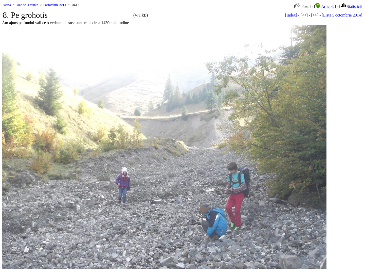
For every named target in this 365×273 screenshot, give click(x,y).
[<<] (304, 15)
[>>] (314, 15)
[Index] (291, 15)
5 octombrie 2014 (54, 5)
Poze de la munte (26, 5)
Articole (325, 6)
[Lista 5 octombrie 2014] (342, 15)
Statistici (351, 6)
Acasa (7, 5)
